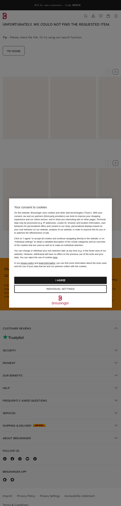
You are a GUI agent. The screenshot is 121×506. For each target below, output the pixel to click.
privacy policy (27, 263)
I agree (60, 280)
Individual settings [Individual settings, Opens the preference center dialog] (60, 289)
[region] (60, 253)
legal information (47, 263)
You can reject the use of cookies (38, 257)
